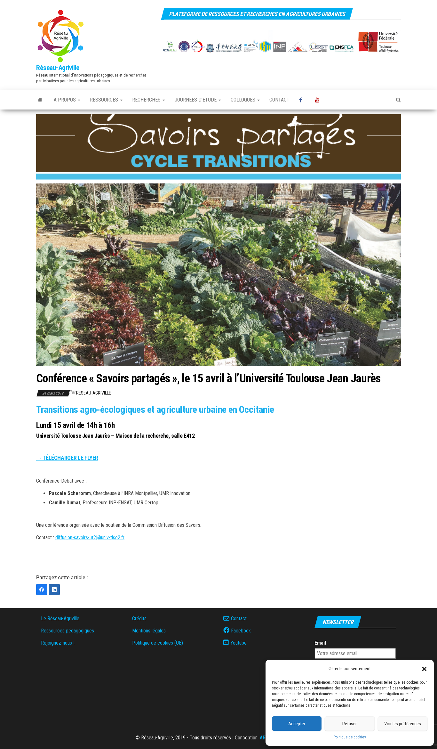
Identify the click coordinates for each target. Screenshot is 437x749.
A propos (67, 100)
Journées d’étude (198, 100)
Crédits (139, 618)
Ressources (106, 100)
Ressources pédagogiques (67, 631)
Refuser (349, 724)
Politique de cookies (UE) (157, 643)
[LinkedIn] (54, 589)
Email (320, 643)
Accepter (296, 724)
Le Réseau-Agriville (60, 618)
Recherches (148, 100)
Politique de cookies (350, 737)
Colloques (245, 100)
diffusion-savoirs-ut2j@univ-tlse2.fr (89, 537)
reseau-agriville (93, 392)
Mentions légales (149, 631)
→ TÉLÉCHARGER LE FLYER (67, 457)
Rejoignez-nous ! (58, 643)
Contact (279, 100)
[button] (424, 669)
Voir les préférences (402, 724)
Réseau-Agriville (58, 68)
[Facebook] (41, 589)
